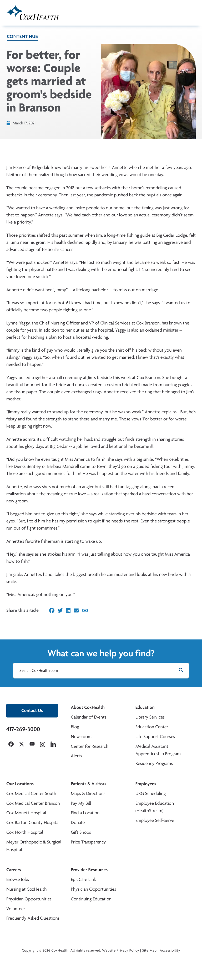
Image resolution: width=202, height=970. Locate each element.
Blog (75, 727)
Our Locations (20, 784)
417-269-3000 (23, 729)
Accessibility (170, 950)
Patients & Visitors (88, 784)
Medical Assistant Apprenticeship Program (158, 750)
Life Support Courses (155, 736)
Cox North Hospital (24, 832)
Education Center (151, 727)
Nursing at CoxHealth (26, 889)
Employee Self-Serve (154, 820)
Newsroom (81, 736)
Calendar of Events (88, 717)
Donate (78, 822)
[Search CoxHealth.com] (101, 670)
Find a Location (85, 813)
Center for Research (89, 746)
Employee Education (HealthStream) (154, 807)
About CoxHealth (87, 707)
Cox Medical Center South (31, 793)
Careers (13, 869)
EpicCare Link (83, 879)
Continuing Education (91, 899)
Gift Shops (81, 832)
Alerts (76, 756)
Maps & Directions (88, 793)
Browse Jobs (17, 879)
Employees (145, 784)
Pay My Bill (81, 803)
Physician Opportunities (29, 899)
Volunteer (15, 908)
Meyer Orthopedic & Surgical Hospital (33, 845)
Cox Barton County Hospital (32, 822)
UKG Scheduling (150, 793)
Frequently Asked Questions (32, 918)
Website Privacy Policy (120, 950)
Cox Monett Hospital (26, 813)
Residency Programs (154, 763)
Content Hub (22, 36)
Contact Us (32, 710)
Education (145, 707)
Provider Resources (89, 869)
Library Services (150, 717)
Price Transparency (88, 842)
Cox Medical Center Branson (33, 803)
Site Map (149, 950)
